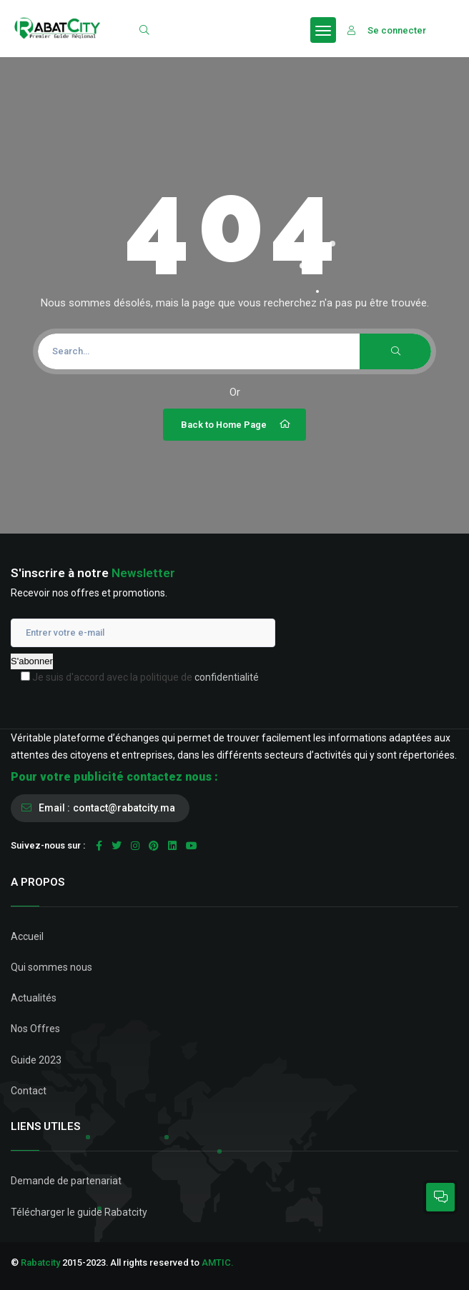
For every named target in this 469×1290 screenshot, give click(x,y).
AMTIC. (217, 1262)
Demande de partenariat (66, 1180)
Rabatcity (40, 1262)
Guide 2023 (36, 1060)
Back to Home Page (236, 424)
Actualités (33, 998)
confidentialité (226, 677)
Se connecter (386, 30)
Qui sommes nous (51, 967)
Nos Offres (35, 1028)
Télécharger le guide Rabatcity (79, 1212)
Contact (28, 1090)
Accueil (27, 936)
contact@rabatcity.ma (124, 808)
